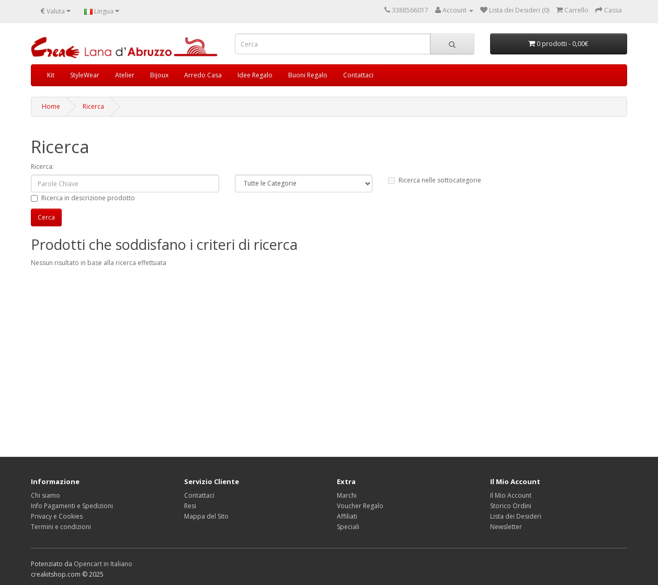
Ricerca (93, 106)
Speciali (348, 526)
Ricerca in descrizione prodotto (83, 197)
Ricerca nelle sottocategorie (434, 180)
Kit (50, 75)
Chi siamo (45, 495)
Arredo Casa (203, 75)
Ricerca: (42, 166)
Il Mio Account (510, 495)
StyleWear (84, 75)
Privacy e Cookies (57, 516)
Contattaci (358, 75)
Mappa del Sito (206, 516)
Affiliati (347, 516)
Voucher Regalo (360, 505)
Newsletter (506, 526)
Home (51, 106)
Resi (190, 505)
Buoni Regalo (307, 75)
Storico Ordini (510, 505)
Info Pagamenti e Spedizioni (72, 505)
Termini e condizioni (61, 526)
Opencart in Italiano (103, 563)
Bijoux (159, 75)
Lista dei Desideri (515, 516)
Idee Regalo (255, 75)
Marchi (347, 495)
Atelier (124, 75)
